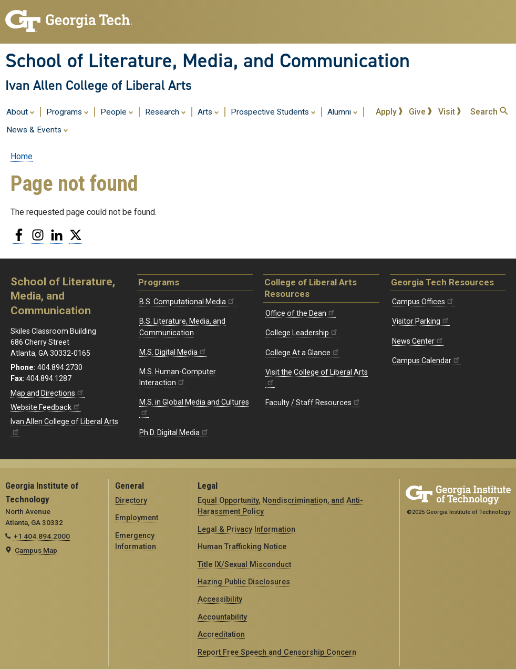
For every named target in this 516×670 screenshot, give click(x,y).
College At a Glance (302, 352)
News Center (418, 341)
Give (420, 112)
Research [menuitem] (165, 111)
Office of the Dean (300, 313)
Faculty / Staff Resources (313, 402)
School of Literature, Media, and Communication (207, 60)
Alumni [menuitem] (342, 111)
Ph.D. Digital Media (174, 432)
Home (22, 156)
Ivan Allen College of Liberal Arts (98, 85)
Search (489, 112)
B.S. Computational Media (187, 301)
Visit (449, 112)
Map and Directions (48, 393)
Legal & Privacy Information (246, 529)
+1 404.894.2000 (42, 536)
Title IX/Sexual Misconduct (244, 564)
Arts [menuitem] (208, 111)
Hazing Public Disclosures (244, 582)
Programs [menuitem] (67, 111)
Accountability (222, 617)
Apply (389, 112)
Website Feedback (46, 407)
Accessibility (220, 599)
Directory (131, 500)
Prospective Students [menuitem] (273, 111)
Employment (136, 517)
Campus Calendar (426, 360)
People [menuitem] (116, 111)
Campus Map (36, 550)
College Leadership (301, 332)
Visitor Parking (421, 321)
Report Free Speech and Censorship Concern (277, 652)
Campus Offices (423, 301)
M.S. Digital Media (173, 352)
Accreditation (221, 634)
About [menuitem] (20, 111)
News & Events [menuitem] (37, 129)
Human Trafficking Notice (242, 546)
